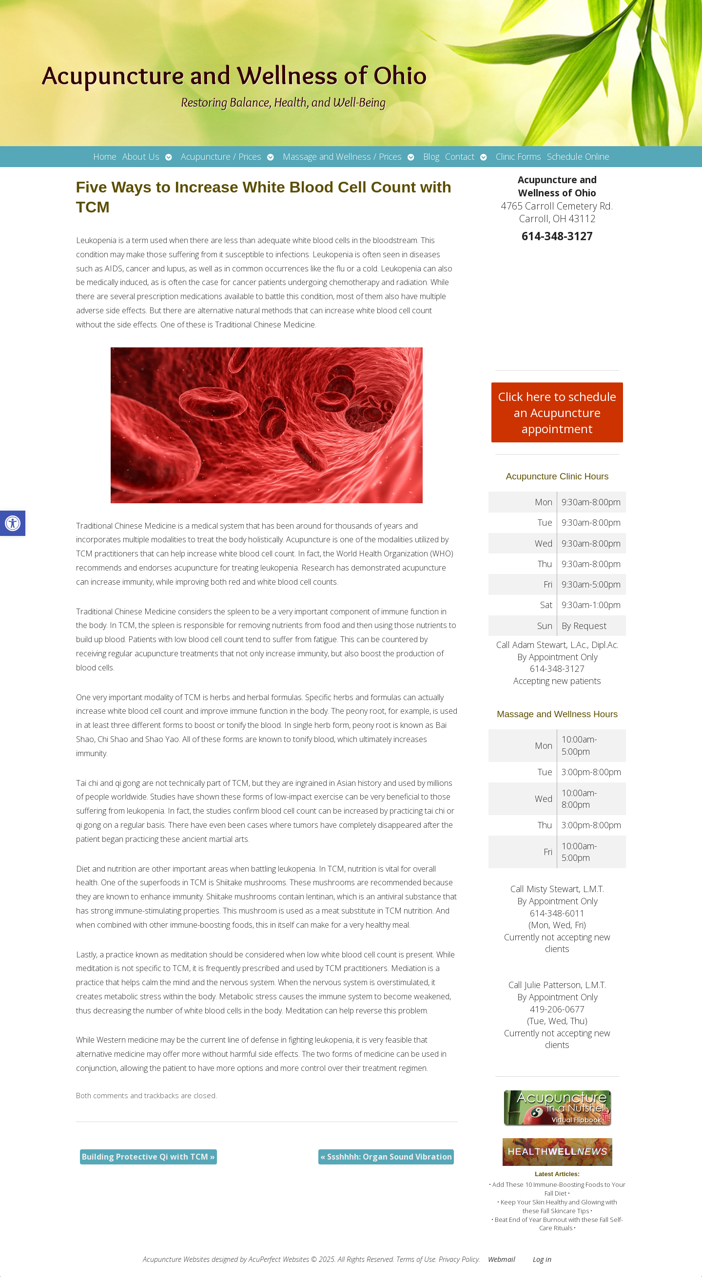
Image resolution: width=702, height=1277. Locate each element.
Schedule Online (578, 156)
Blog (431, 156)
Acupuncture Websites (176, 1259)
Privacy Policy (459, 1259)
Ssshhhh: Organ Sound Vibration (386, 1156)
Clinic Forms (518, 156)
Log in (542, 1259)
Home (105, 156)
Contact (459, 156)
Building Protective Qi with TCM (148, 1156)
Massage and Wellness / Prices (342, 156)
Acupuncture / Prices (221, 156)
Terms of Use (415, 1259)
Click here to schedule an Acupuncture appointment (557, 412)
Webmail (501, 1259)
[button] (12, 523)
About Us (140, 156)
